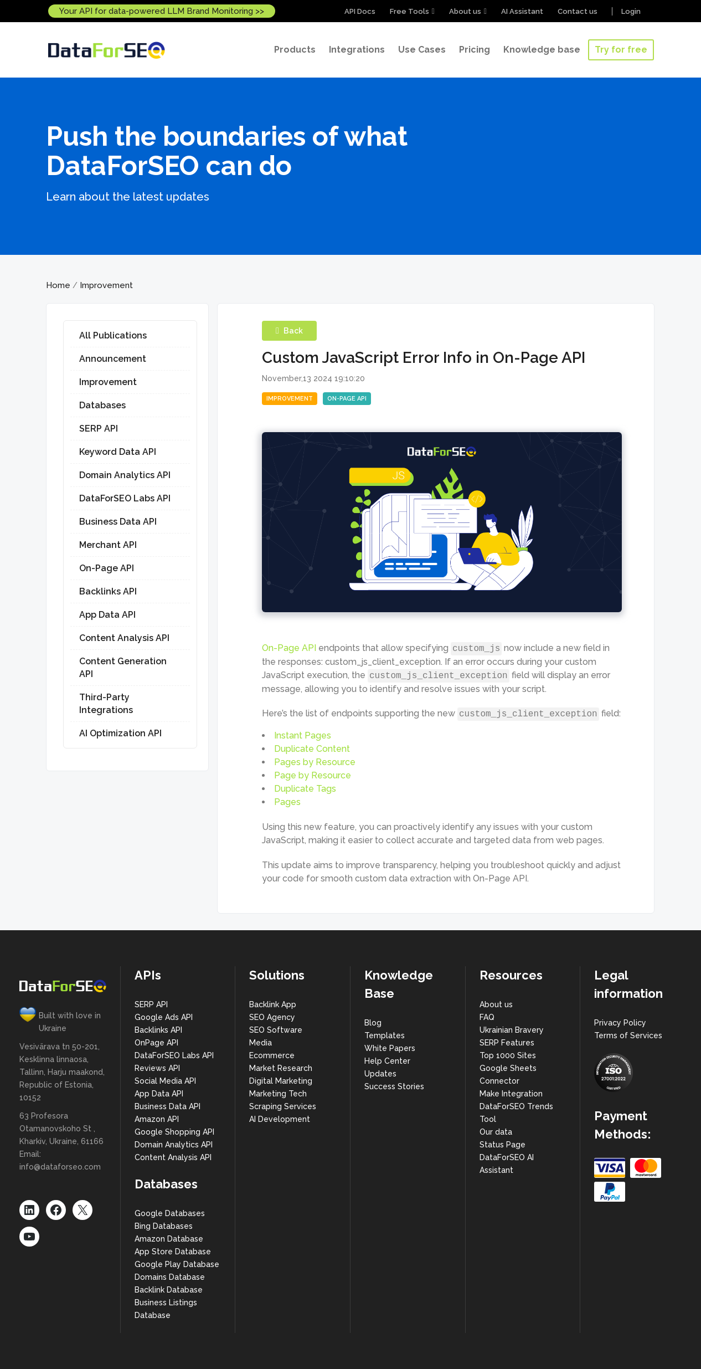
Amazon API (157, 1119)
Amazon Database (169, 1238)
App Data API (107, 614)
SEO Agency (272, 1017)
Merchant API (108, 545)
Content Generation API (123, 667)
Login (631, 11)
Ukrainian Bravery (512, 1030)
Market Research (280, 1068)
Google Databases (170, 1213)
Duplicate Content (312, 749)
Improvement (106, 285)
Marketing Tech (278, 1093)
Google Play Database (177, 1264)
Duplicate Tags (305, 788)
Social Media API (165, 1080)
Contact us (577, 11)
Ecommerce (272, 1055)
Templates (384, 1035)
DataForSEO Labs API (125, 498)
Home (58, 285)
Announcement (112, 358)
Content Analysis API (124, 638)
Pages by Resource (314, 762)
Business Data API (118, 521)
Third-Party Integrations (106, 703)
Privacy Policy (620, 1022)
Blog (373, 1022)
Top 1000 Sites (508, 1055)
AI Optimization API (120, 733)
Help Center (387, 1061)
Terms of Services (628, 1035)
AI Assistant (522, 11)
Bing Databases (164, 1226)
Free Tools (409, 11)
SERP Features (507, 1042)
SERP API (98, 428)
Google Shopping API (174, 1131)
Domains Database (170, 1277)
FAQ (487, 1017)
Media (260, 1042)
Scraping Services (282, 1106)
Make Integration (511, 1093)
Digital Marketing (280, 1080)
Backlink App (272, 1004)
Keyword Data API (117, 452)
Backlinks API (108, 591)
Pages (287, 802)
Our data (496, 1131)
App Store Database (173, 1251)
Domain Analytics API (125, 475)
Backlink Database (169, 1289)
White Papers (389, 1048)
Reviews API (157, 1068)
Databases (102, 405)
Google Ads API (164, 1017)
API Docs (359, 11)
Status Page (502, 1144)
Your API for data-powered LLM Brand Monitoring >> (161, 11)
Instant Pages (302, 735)
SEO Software (275, 1030)
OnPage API (156, 1042)
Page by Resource (312, 775)
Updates (380, 1073)
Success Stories (394, 1086)
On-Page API (106, 568)
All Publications (113, 335)
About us (465, 11)
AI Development (279, 1119)
